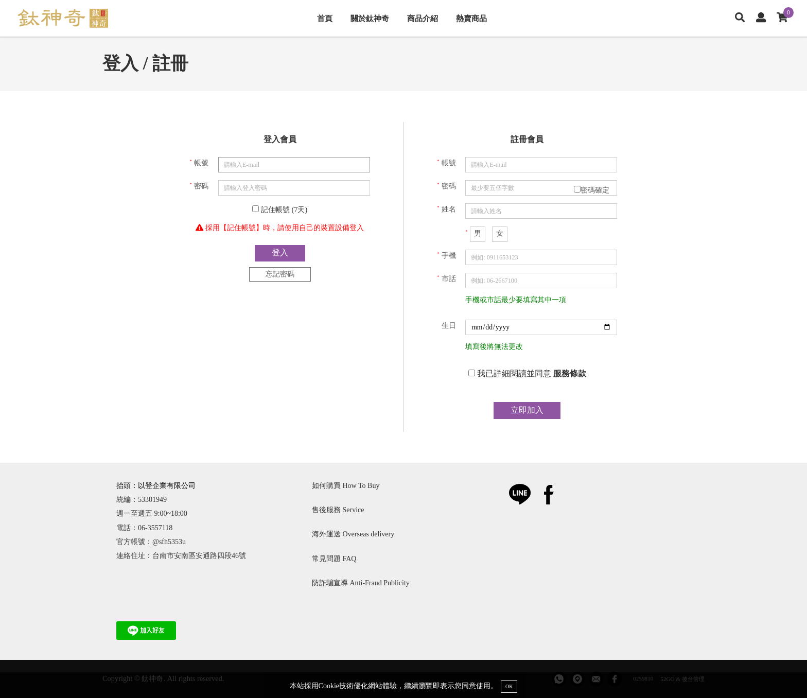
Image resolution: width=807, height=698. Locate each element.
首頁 (324, 18)
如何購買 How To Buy (345, 486)
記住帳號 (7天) (279, 209)
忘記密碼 (280, 274)
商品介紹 (422, 18)
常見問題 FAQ (334, 559)
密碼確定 (591, 190)
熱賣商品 (471, 18)
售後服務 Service (338, 510)
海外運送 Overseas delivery (353, 534)
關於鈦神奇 (369, 18)
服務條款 (569, 373)
